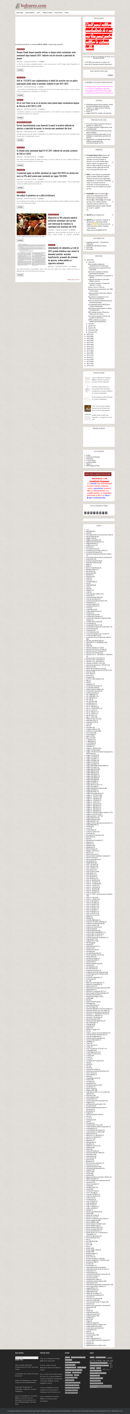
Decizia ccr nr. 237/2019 (94, 661)
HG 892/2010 (90, 703)
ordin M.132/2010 (92, 1194)
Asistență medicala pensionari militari (98, 554)
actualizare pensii (53, 214)
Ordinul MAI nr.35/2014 (94, 934)
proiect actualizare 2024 (94, 1259)
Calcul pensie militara (93, 594)
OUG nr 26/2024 (91, 880)
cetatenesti (90, 1120)
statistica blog (91, 1323)
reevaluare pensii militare (94, 1281)
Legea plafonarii (91, 818)
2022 (88, 340)
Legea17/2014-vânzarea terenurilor (98, 823)
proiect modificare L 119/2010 (96, 1260)
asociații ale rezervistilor (94, 1104)
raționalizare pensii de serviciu (96, 1269)
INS (87, 726)
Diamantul (89, 459)
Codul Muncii (90, 609)
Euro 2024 (89, 674)
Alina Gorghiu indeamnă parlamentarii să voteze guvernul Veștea (26, 1367)
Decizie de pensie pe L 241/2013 (97, 665)
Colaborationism (92, 615)
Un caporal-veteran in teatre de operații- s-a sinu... (98, 284)
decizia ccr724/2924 (92, 1137)
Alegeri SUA (90, 538)
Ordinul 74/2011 (91, 925)
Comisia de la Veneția (93, 616)
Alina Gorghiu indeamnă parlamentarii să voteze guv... (98, 265)
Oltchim (88, 918)
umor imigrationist (92, 1338)
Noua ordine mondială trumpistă (97, 856)
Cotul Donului (91, 629)
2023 (88, 338)
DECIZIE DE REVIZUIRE (93, 641)
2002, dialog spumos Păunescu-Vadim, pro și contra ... (98, 313)
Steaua (88, 1028)
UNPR (88, 1064)
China (88, 608)
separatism (90, 1307)
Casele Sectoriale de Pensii (95, 601)
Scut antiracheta (91, 1005)
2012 (88, 361)
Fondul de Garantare (93, 686)
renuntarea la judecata (94, 1295)
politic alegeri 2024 (92, 1250)
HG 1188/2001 (91, 695)
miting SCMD (90, 1187)
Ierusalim (89, 727)
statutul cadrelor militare (94, 1325)
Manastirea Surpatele (93, 840)
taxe (87, 1331)
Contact (67, 13)
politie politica (91, 1253)
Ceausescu (89, 603)
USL (87, 1066)
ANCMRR (89, 531)
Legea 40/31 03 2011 (93, 785)
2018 (88, 349)
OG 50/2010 (90, 861)
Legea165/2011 (91, 821)
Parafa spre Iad (91, 950)
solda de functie (91, 1314)
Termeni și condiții (47, 13)
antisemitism (90, 1099)
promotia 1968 (91, 1262)
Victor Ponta (90, 1073)
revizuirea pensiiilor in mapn (96, 1302)
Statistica (89, 1026)
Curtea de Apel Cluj (92, 635)
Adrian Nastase (91, 537)
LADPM (88, 747)
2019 (88, 347)
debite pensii (90, 1134)
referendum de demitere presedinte (98, 1285)
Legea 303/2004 (91, 774)
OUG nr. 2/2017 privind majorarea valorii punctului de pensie (50, 1368)
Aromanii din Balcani (93, 552)
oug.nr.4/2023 (91, 1208)
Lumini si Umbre (91, 832)
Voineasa (89, 1082)
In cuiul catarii (91, 461)
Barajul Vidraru (91, 570)
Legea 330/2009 (91, 778)
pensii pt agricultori (92, 1236)
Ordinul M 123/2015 (93, 927)
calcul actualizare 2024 (93, 1114)
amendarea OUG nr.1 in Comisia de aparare (98, 1093)
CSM (87, 592)
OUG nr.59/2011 (91, 904)
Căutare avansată (30, 13)
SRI (87, 1000)
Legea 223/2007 (91, 764)
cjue (87, 1121)
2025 (88, 334)
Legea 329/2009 (91, 776)
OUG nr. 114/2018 (92, 884)
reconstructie (90, 1278)
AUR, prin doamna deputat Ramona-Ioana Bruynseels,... (100, 301)
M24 (87, 839)
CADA (88, 578)
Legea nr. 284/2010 (92, 748)
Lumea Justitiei (91, 462)
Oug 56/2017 (90, 939)
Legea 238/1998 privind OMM (96, 766)
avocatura (89, 1106)
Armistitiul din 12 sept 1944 (95, 550)
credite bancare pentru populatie (97, 1127)
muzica (88, 1189)
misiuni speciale (91, 1184)
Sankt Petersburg (92, 1002)
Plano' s (89, 111)
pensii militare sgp (92, 1226)
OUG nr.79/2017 (91, 908)
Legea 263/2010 (21, 77)
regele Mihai (90, 1288)
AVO (87, 533)
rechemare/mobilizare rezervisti (97, 1274)
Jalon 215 (89, 738)
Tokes (88, 1047)
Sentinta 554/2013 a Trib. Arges (97, 1010)
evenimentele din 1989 (93, 1153)
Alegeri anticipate (92, 540)
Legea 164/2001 (91, 759)
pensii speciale (91, 1238)
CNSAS (88, 590)
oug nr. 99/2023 (91, 1206)
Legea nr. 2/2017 (92, 802)
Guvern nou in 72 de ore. (96, 287)
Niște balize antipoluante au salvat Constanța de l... (99, 309)
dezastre (89, 1144)
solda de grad (90, 1316)
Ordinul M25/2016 (92, 931)
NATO (88, 852)
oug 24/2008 (90, 1203)
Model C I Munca (92, 851)
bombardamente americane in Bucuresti (96, 1108)
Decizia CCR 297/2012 (93, 653)
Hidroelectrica (91, 721)
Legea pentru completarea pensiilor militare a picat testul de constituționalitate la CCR (98, 141)
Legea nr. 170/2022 (92, 800)
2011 (88, 364)
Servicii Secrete (91, 1019)
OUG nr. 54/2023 (91, 891)
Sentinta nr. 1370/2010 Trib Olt (96, 1014)
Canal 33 (89, 596)
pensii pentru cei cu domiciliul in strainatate (97, 1233)
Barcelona (89, 571)
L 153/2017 (90, 740)
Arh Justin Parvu (91, 549)
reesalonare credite (92, 1279)
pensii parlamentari (92, 1231)
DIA (87, 644)
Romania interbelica (93, 995)
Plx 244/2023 (90, 967)
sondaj (88, 1318)
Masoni (88, 842)
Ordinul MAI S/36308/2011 (95, 932)
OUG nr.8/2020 (91, 910)
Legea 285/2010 (91, 771)
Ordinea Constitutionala (94, 924)
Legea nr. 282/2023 (92, 806)
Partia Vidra (90, 957)
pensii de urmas (91, 1215)
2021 (88, 343)
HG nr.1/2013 (90, 710)
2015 (88, 355)
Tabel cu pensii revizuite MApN (96, 1033)
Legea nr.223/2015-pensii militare (97, 812)
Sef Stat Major (91, 1007)
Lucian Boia (90, 830)
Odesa (88, 917)
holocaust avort (91, 1165)
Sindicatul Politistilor (93, 457)
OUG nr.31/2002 (91, 903)
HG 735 (88, 700)
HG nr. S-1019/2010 (92, 708)
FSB (87, 682)
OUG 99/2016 (90, 878)
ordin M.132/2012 (92, 1196)
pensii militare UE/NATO (94, 1224)
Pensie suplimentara (93, 964)
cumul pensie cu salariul (94, 1132)
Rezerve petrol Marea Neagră (96, 993)
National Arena (91, 854)
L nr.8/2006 (90, 743)
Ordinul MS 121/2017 (93, 936)
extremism (89, 1154)
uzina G (88, 1342)
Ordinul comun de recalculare (96, 937)
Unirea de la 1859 (92, 1069)
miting (88, 1186)
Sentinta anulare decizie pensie (96, 1012)
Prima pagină (19, 13)
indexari (89, 1170)
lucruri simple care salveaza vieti (97, 1180)
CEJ (87, 583)
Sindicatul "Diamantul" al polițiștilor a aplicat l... (100, 276)
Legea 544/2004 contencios (95, 788)
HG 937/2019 (90, 705)
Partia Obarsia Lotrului (94, 955)
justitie (88, 1175)
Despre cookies (58, 13)
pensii (88, 1213)
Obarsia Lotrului (91, 915)
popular (89, 1255)
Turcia (88, 1059)
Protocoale (90, 979)
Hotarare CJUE (91, 722)
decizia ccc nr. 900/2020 (94, 1135)
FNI (87, 681)
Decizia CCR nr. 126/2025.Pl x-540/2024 (99, 655)
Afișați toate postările (55, 44)
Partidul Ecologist (92, 958)
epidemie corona (92, 1146)
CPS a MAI (89, 249)
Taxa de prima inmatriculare (95, 1035)
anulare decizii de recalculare (96, 1101)
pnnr (88, 1243)
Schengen (89, 1003)
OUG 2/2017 (90, 870)
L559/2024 (89, 745)
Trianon (89, 1056)
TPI (87, 1031)
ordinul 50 (89, 1198)
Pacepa (88, 944)
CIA (87, 587)
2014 (88, 357)
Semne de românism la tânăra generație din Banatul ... (98, 273)
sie (87, 1309)
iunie (90, 262)
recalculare (90, 1271)
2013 (88, 359)
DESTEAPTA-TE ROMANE (94, 642)
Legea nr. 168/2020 (92, 799)
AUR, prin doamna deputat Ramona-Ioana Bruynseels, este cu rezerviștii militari (101, 408)
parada (88, 1210)
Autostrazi (89, 559)
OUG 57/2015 (90, 872)
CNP (87, 589)
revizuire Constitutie (93, 1298)
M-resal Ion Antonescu (94, 835)
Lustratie (89, 833)
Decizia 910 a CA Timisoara (95, 651)
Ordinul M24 (90, 929)
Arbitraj (88, 547)
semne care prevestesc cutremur (97, 1305)
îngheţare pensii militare (94, 1345)
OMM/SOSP (90, 863)
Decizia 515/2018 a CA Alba (95, 649)
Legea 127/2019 (91, 755)
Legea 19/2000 (91, 760)
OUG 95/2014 (90, 875)
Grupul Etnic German (93, 691)
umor (88, 1337)
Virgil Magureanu (92, 1078)
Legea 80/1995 (91, 792)
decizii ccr (20, 100)
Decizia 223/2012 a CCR (94, 648)
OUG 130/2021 (91, 866)
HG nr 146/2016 (91, 707)
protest (88, 1264)
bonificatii (89, 1111)
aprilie (90, 326)
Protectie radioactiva (93, 977)
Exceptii (88, 677)
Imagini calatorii (91, 729)
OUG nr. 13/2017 (91, 885)
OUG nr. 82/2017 (91, 892)
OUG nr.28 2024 (91, 901)
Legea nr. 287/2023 (92, 809)
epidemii (89, 1148)
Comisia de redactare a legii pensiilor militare (98, 619)
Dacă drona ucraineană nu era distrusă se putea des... (98, 298)
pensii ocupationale (92, 1229)
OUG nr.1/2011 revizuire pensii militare (99, 894)
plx (87, 1240)
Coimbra (89, 613)
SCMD (88, 455)
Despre (38, 13)
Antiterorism (90, 545)
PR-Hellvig (89, 943)
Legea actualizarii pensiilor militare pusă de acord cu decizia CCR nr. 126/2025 (101, 380)
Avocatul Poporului (92, 563)
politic (88, 1248)
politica (88, 1252)
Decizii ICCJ (90, 667)
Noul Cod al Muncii (92, 859)
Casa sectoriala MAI (92, 597)
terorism (89, 1333)
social (88, 1311)
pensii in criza (90, 1217)
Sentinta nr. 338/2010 (93, 1016)
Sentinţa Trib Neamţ (93, 1017)
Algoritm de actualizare (94, 542)
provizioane (90, 1265)
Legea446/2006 (91, 825)
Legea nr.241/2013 (92, 814)
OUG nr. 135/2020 (92, 887)
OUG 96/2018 (90, 877)
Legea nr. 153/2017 (92, 797)
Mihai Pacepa (90, 849)
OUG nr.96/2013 (91, 913)
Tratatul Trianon (92, 1054)
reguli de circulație (92, 1293)
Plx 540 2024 (90, 969)
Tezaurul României (92, 1040)
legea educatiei (91, 1179)
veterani (89, 1344)
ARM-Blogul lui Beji (92, 466)
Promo (88, 976)
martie (90, 328)
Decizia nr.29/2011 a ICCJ (94, 663)
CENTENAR (90, 585)
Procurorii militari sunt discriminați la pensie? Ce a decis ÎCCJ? (98, 125)
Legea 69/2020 (91, 790)
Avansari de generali (93, 561)
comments (41, 62)
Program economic (92, 970)
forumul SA (90, 1158)
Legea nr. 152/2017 (92, 795)
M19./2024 (89, 837)
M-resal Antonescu (71, 1393)
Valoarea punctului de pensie (96, 1071)
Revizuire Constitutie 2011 (95, 991)
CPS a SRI (89, 247)
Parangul (89, 951)
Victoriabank (90, 1075)
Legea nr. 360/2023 (92, 811)
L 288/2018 (90, 741)
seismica (89, 1304)
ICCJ (87, 724)
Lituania (89, 826)
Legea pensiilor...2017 (93, 816)
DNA (87, 646)
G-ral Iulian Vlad (91, 688)
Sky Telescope (91, 1023)
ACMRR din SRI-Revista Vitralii (96, 246)
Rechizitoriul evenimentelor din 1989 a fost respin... (100, 290)
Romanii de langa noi (93, 996)
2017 (88, 351)
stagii (88, 1321)
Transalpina (90, 1050)
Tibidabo (89, 1042)
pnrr (87, 1245)
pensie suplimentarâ (93, 1212)
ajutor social (90, 1088)
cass (87, 1116)
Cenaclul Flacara (91, 604)
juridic (88, 1173)
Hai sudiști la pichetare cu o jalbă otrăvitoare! (36, 195)
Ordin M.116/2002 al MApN (95, 922)
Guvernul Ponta (91, 693)
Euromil (88, 675)
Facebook (89, 684)
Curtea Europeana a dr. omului (96, 634)
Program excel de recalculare (96, 972)
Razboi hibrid (90, 986)
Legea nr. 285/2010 (92, 807)
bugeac (88, 1113)
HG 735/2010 (52, 245)
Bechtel (88, 575)
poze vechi (89, 1257)
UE (87, 1062)
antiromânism (91, 1097)
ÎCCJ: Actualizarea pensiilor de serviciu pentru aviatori (99, 131)
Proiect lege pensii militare (95, 974)
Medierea (89, 847)
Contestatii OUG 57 (92, 625)
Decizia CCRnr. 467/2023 (94, 660)
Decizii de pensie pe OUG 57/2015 (97, 670)
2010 (88, 366)
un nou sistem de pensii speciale (97, 1340)
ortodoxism (90, 1200)
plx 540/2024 (90, 1241)
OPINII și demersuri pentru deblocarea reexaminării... (97, 321)
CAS (87, 580)
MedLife (89, 844)
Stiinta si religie (91, 1029)
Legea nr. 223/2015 (92, 804)
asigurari (89, 1102)
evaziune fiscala (91, 1151)
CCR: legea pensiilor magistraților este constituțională (99, 128)
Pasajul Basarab (91, 960)
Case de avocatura (92, 599)
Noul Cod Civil (91, 858)
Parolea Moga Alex (92, 953)
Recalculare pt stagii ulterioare (96, 988)
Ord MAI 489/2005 (92, 920)
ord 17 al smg (90, 1193)
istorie (88, 1172)
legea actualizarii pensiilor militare (97, 1177)
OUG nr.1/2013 (20, 49)
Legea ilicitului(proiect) (94, 793)
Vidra (88, 1076)
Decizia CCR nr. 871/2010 (94, 658)
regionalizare (90, 1292)
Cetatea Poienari (92, 606)
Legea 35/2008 (91, 781)
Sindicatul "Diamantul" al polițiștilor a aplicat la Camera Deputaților (25, 1389)
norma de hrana (91, 1191)
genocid (89, 1160)
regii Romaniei (91, 1290)
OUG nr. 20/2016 (91, 889)
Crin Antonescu (91, 632)
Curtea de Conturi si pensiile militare (98, 637)
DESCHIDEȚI (20, 70)
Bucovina (89, 576)
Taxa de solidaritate (93, 1036)
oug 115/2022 (91, 1201)
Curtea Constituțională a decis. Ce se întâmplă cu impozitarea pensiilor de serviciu (98, 136)
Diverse (88, 672)
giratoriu (89, 1161)
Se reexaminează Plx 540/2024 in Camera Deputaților (99, 305)
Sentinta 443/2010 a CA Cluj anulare (98, 1009)
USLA (88, 1068)
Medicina (89, 845)
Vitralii (88, 1080)
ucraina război (91, 1335)
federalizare (90, 1156)
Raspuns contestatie (93, 984)
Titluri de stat (90, 1045)
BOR (87, 566)
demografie (90, 1142)
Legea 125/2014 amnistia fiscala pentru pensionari (99, 752)
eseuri (88, 1149)
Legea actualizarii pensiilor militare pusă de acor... (100, 294)
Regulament (90, 990)
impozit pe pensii (92, 1167)
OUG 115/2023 (91, 865)
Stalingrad (89, 1024)
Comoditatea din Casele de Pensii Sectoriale (99, 269)
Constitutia (90, 623)
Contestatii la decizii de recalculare (97, 627)
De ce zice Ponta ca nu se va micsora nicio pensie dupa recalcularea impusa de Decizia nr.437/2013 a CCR (48, 104)
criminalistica (90, 1128)
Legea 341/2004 (91, 780)
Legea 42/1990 (91, 787)
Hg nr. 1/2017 (90, 717)
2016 (88, 353)
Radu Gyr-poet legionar (94, 983)
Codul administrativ (92, 611)
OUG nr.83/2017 (91, 911)
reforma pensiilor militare (95, 1286)
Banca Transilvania (92, 568)
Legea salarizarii (91, 819)
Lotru (88, 828)
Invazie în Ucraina (92, 731)
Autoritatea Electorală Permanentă (98, 557)
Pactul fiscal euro (92, 946)
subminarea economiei (94, 1328)
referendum (90, 1283)
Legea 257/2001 (91, 767)
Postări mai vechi (72, 279)
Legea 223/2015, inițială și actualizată (98, 113)
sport (88, 1319)
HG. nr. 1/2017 (91, 714)
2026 (88, 260)
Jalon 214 (89, 736)
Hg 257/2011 (90, 715)
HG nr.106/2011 (91, 712)
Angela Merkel (91, 543)
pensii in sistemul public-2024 (96, 1219)
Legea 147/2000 (91, 757)
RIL (87, 981)
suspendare (90, 1330)
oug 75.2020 (90, 1205)
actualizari (89, 1087)
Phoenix (89, 965)
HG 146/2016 (90, 698)
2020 (88, 345)
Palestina (89, 948)
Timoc (88, 1043)
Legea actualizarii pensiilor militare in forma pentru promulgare (49, 1399)
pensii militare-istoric (93, 1227)
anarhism (89, 1095)
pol (87, 1246)
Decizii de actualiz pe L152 (95, 668)
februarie (91, 330)
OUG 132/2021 (91, 868)
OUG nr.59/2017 (91, 906)
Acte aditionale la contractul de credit (98, 535)
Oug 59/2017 (90, 941)
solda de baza (90, 1312)
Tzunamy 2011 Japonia (94, 1061)
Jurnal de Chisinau (71, 1390)
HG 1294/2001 (91, 696)
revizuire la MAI (91, 1300)
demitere (89, 1141)
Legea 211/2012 (91, 762)
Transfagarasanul (92, 1052)
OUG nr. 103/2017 (92, 882)
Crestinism (89, 630)
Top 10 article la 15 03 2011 (95, 1049)
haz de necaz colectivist (94, 1163)
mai (89, 324)
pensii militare (91, 1222)
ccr (87, 1118)
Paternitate (90, 962)
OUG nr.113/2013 (92, 899)
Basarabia (89, 573)
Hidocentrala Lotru (92, 719)
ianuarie (91, 332)
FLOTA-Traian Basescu (94, 679)
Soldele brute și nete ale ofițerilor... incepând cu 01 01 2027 (102, 417)
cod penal (89, 1123)
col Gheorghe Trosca (93, 1125)
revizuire (89, 1297)
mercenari (89, 1182)
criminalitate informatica (24, 122)
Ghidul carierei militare (93, 689)
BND (87, 564)
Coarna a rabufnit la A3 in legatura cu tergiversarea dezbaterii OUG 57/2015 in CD (50, 1390)
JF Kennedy (90, 734)
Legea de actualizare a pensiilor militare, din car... (98, 280)
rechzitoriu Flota (91, 1276)
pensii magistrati (92, 1220)
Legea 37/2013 (91, 783)
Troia (88, 1057)
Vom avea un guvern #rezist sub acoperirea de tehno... (99, 317)
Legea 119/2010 (20, 170)
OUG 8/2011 (90, 873)
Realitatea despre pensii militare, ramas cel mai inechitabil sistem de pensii (99, 105)
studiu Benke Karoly (93, 1326)
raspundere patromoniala (95, 1267)
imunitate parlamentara (94, 1168)
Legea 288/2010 (91, 773)
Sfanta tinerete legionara (94, 1021)
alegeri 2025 (90, 1090)
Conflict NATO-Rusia (93, 622)
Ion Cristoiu (90, 733)
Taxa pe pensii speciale (94, 1038)
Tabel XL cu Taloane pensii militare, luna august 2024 (98, 109)
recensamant (90, 1272)
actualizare (90, 1083)
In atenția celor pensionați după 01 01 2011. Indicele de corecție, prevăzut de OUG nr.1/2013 (47, 152)
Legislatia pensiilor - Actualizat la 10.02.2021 (97, 243)
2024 (88, 336)
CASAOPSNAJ (90, 582)
